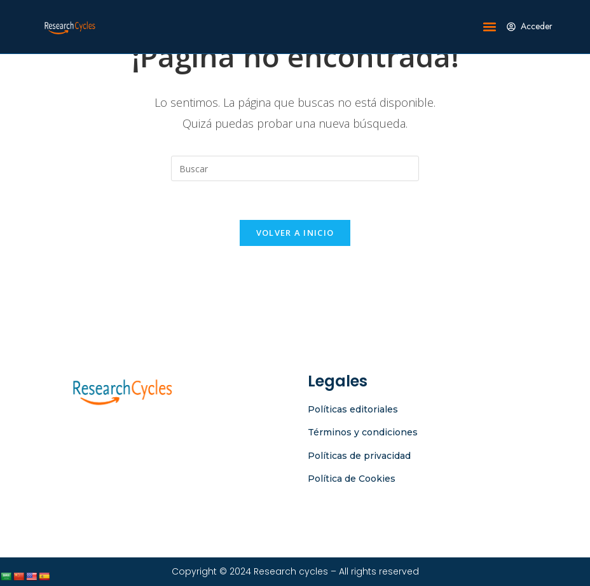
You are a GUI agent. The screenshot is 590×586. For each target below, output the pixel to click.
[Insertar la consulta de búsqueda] (295, 168)
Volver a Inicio (295, 232)
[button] (489, 27)
